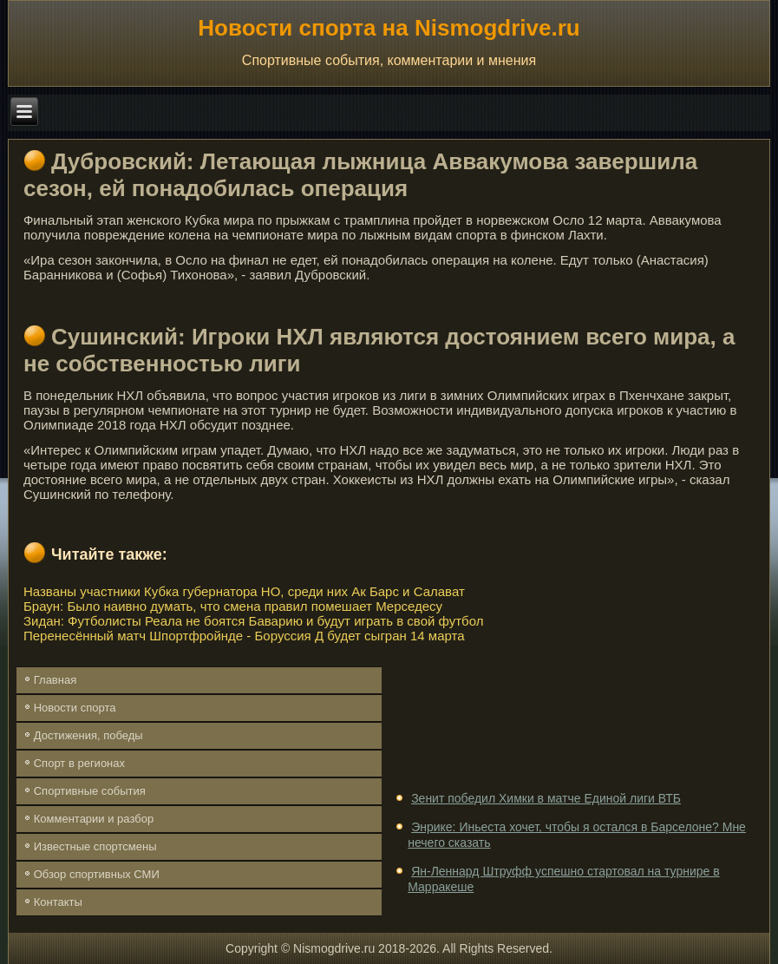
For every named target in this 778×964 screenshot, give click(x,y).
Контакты (58, 901)
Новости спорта (75, 707)
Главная (55, 679)
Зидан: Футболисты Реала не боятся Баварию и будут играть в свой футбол (253, 620)
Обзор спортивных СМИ (97, 874)
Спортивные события (90, 790)
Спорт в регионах (79, 763)
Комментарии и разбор (94, 818)
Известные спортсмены (95, 846)
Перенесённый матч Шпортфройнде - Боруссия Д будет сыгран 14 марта (244, 635)
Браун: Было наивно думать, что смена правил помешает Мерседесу (232, 606)
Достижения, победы (88, 735)
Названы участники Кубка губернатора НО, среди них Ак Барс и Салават (244, 591)
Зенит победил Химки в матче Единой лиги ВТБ (546, 798)
